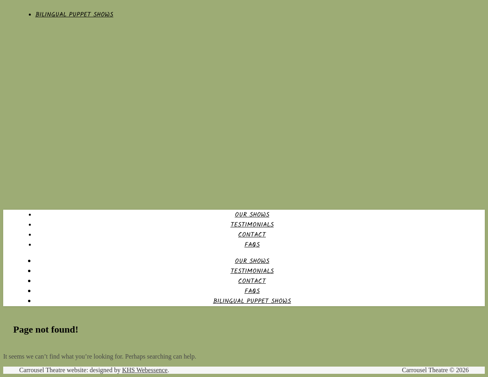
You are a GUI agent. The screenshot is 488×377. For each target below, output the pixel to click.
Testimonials (252, 225)
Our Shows (252, 215)
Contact (252, 235)
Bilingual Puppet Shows (74, 15)
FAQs (252, 245)
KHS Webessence (145, 370)
